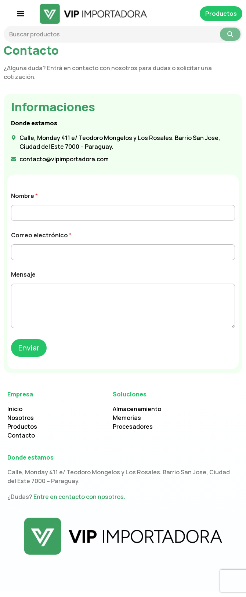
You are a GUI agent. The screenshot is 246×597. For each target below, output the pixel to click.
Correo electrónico (41, 240)
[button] (21, 14)
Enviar (28, 353)
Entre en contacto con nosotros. (79, 502)
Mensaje (23, 280)
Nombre (24, 201)
